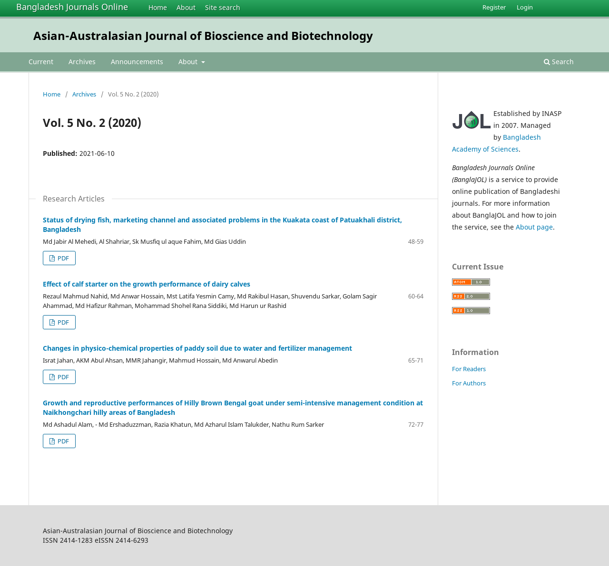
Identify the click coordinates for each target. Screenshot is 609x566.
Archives (82, 61)
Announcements (137, 61)
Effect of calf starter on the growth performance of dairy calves (146, 283)
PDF (62, 258)
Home (157, 7)
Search (559, 61)
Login (525, 7)
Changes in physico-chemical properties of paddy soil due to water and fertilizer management (197, 348)
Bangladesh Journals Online (72, 6)
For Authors (469, 383)
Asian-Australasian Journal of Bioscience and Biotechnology (203, 35)
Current (41, 61)
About (186, 7)
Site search (222, 7)
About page (534, 226)
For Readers (469, 369)
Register (494, 7)
